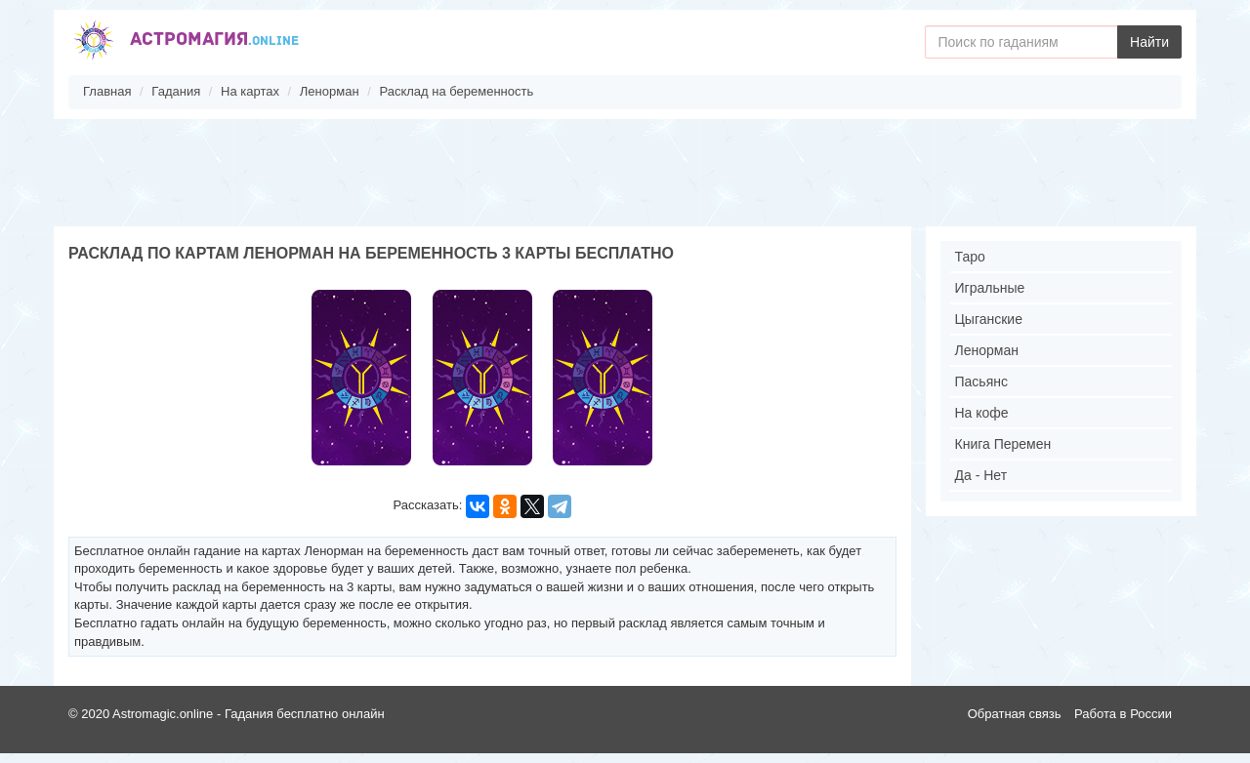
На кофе (982, 413)
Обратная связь (1015, 713)
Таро (970, 256)
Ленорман (987, 350)
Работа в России (1123, 713)
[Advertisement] (625, 173)
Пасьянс (981, 381)
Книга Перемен (1003, 444)
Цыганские (988, 319)
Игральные (990, 288)
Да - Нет (981, 475)
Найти (1149, 42)
